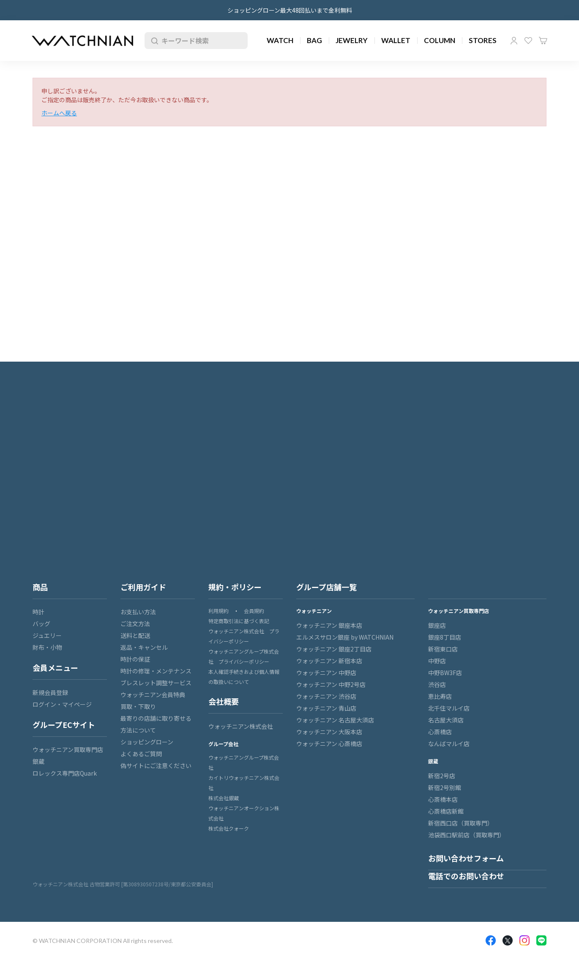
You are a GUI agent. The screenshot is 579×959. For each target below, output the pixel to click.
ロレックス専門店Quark (65, 773)
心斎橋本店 (443, 799)
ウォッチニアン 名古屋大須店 (335, 720)
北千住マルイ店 (449, 708)
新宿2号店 (441, 775)
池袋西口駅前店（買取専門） (466, 835)
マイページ (514, 40)
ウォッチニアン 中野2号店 (331, 684)
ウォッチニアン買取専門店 (68, 749)
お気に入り (528, 40)
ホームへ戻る (59, 113)
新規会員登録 (50, 692)
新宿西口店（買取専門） (460, 823)
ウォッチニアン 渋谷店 (326, 696)
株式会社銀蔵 (223, 797)
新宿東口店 (443, 649)
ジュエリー (47, 635)
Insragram (524, 940)
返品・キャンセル (144, 647)
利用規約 (218, 610)
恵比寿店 (440, 696)
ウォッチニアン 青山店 (326, 708)
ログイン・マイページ (62, 704)
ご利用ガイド (143, 586)
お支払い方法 (138, 612)
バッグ (41, 623)
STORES (483, 40)
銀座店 (437, 625)
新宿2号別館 (444, 787)
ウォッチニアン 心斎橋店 (329, 743)
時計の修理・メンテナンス (155, 671)
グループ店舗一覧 (326, 586)
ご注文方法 (135, 623)
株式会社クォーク (228, 828)
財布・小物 (47, 647)
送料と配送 (135, 635)
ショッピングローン (146, 742)
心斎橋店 (440, 731)
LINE (541, 940)
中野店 (437, 661)
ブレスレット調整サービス (155, 682)
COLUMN (439, 40)
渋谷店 (437, 684)
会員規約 (254, 610)
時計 (38, 612)
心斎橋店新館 (446, 811)
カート (543, 40)
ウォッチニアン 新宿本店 (329, 661)
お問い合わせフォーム (466, 858)
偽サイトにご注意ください (155, 765)
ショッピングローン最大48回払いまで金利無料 (289, 10)
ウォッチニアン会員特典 (152, 694)
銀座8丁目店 (444, 637)
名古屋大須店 (446, 720)
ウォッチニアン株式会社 (240, 726)
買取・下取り (138, 706)
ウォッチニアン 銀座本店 (329, 625)
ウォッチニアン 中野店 (326, 672)
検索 (153, 40)
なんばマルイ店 (449, 743)
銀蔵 (38, 761)
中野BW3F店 (445, 672)
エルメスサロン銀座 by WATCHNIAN (344, 637)
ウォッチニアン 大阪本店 (329, 731)
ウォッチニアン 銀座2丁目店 (333, 649)
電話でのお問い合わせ (466, 875)
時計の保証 (135, 659)
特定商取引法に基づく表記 (238, 620)
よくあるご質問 (141, 753)
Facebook (491, 940)
